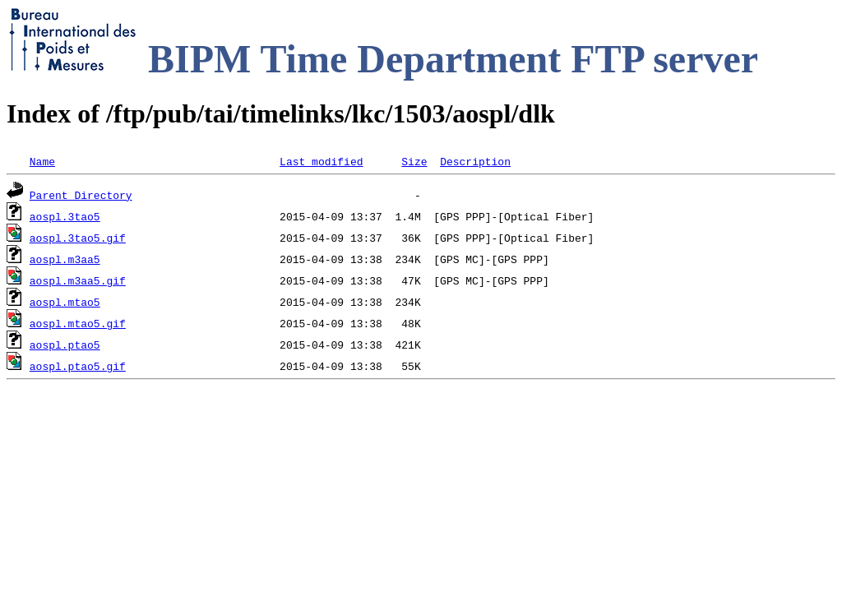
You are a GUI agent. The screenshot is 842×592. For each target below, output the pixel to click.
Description (475, 161)
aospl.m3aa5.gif (78, 280)
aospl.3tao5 (65, 216)
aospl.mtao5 (65, 301)
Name (42, 161)
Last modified (321, 161)
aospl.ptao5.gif (78, 365)
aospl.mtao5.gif (78, 323)
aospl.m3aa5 (65, 259)
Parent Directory (81, 194)
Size (414, 161)
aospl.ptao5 (65, 344)
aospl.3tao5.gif (78, 237)
